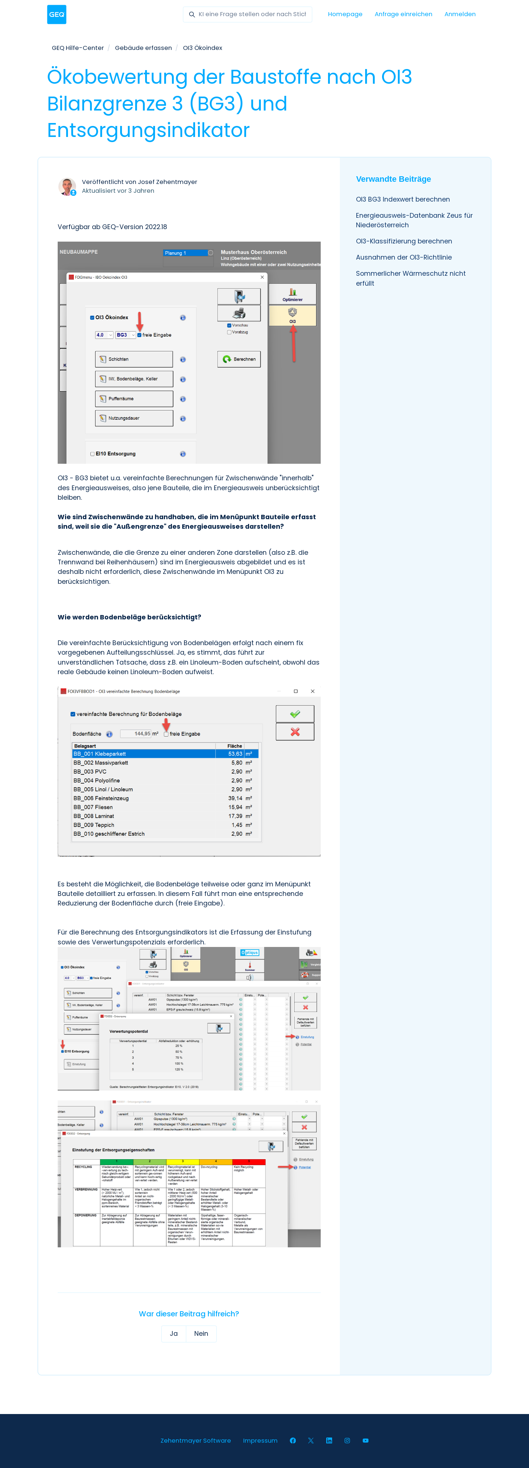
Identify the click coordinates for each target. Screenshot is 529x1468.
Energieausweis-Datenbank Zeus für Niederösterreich (414, 220)
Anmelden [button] (460, 14)
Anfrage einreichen (403, 14)
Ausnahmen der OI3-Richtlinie (404, 257)
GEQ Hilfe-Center (78, 48)
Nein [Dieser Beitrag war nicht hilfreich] (201, 1333)
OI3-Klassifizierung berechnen (404, 241)
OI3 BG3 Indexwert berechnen (403, 199)
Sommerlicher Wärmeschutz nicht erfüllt (411, 278)
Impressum (260, 1440)
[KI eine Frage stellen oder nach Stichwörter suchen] (247, 14)
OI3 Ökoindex (202, 48)
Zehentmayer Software (196, 1440)
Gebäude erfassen (143, 48)
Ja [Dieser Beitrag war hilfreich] (174, 1333)
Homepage (345, 14)
